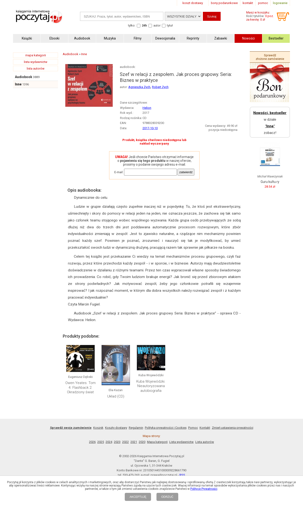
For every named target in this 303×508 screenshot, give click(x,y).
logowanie (280, 3)
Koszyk (98, 427)
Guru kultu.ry (270, 182)
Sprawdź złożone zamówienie (270, 57)
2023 (117, 442)
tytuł (170, 25)
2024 (109, 442)
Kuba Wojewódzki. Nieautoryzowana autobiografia (150, 386)
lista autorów (36, 68)
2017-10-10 (150, 128)
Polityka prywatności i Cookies (166, 427)
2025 (100, 442)
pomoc (263, 3)
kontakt (248, 3)
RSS (182, 475)
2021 (133, 442)
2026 (92, 442)
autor (156, 25)
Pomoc (193, 427)
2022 (125, 442)
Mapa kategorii (157, 442)
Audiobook (23, 77)
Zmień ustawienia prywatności (232, 427)
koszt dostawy (193, 3)
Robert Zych (160, 87)
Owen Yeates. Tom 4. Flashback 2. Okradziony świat (80, 387)
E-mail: (118, 172)
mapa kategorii (35, 55)
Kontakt (205, 427)
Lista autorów (204, 442)
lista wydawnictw (35, 62)
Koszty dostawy (116, 427)
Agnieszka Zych (139, 87)
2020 (142, 442)
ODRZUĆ (167, 497)
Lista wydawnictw (181, 442)
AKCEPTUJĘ (137, 497)
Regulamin (136, 427)
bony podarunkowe (224, 3)
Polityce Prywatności (203, 488)
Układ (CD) (115, 396)
